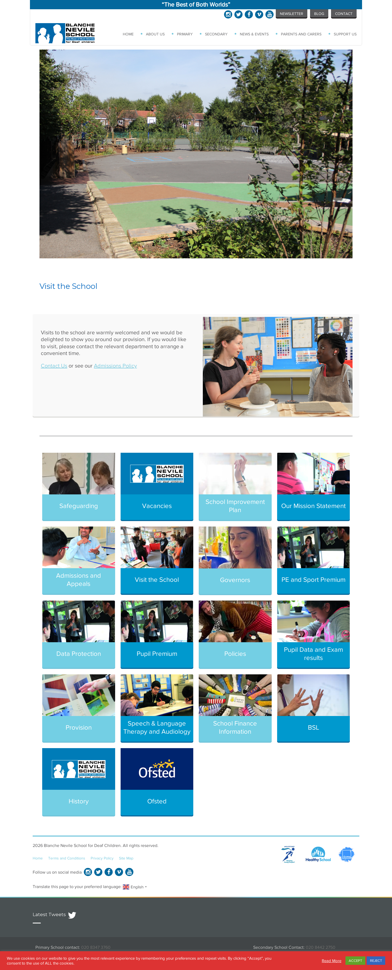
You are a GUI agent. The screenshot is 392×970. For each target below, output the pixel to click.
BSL (313, 727)
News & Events (254, 34)
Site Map (126, 858)
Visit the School (157, 579)
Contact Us (54, 366)
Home (128, 34)
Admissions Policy (115, 366)
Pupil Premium (157, 653)
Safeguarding (78, 505)
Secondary (216, 34)
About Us (155, 34)
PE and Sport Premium (313, 579)
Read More (331, 960)
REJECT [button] (376, 961)
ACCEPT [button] (355, 961)
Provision (79, 727)
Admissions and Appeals (78, 579)
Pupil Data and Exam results (313, 653)
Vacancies (157, 505)
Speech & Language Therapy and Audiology (157, 727)
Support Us (345, 34)
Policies (235, 653)
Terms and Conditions (66, 858)
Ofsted (157, 801)
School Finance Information (235, 727)
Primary (185, 34)
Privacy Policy (102, 858)
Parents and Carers (301, 34)
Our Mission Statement (313, 505)
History (79, 801)
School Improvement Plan (235, 505)
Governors (235, 579)
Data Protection (78, 653)
